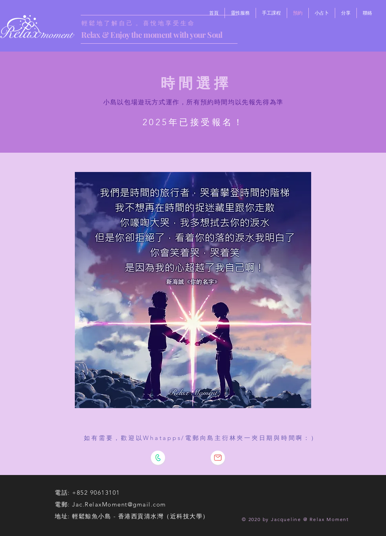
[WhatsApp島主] (158, 458)
